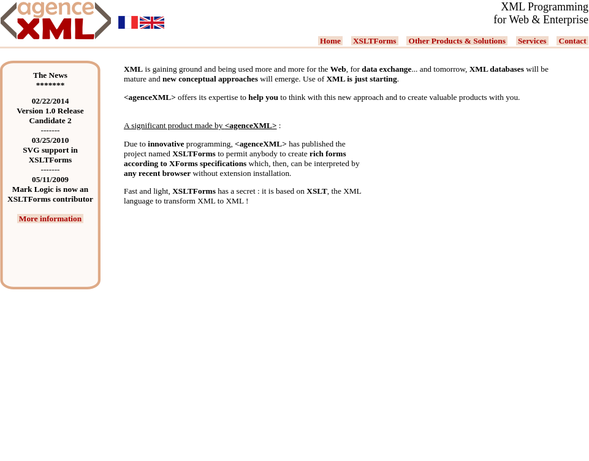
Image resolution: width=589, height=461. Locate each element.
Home (330, 40)
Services (532, 40)
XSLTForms (374, 40)
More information (50, 218)
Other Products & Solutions (456, 40)
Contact (572, 40)
